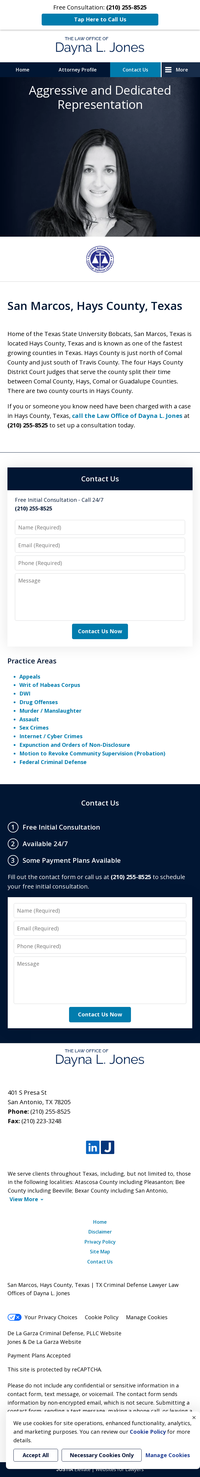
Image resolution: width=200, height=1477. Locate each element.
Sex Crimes (34, 727)
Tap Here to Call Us (100, 19)
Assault (29, 719)
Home (22, 69)
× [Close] (194, 1417)
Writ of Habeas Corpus (49, 684)
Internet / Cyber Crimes (50, 736)
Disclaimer (100, 1231)
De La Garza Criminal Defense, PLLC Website (64, 1333)
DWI (24, 693)
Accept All (36, 1455)
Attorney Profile (78, 69)
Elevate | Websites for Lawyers (100, 1469)
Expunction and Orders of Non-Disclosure (74, 744)
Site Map (100, 1251)
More (182, 69)
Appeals (29, 676)
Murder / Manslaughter (50, 710)
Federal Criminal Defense (53, 761)
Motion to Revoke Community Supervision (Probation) (92, 753)
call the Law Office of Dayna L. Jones (127, 416)
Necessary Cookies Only (102, 1455)
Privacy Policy (100, 1242)
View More (24, 1199)
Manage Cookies (147, 1317)
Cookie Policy (101, 1317)
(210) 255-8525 (50, 1111)
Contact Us (135, 69)
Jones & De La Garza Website (44, 1341)
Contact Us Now (100, 631)
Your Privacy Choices (42, 1317)
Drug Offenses (38, 702)
